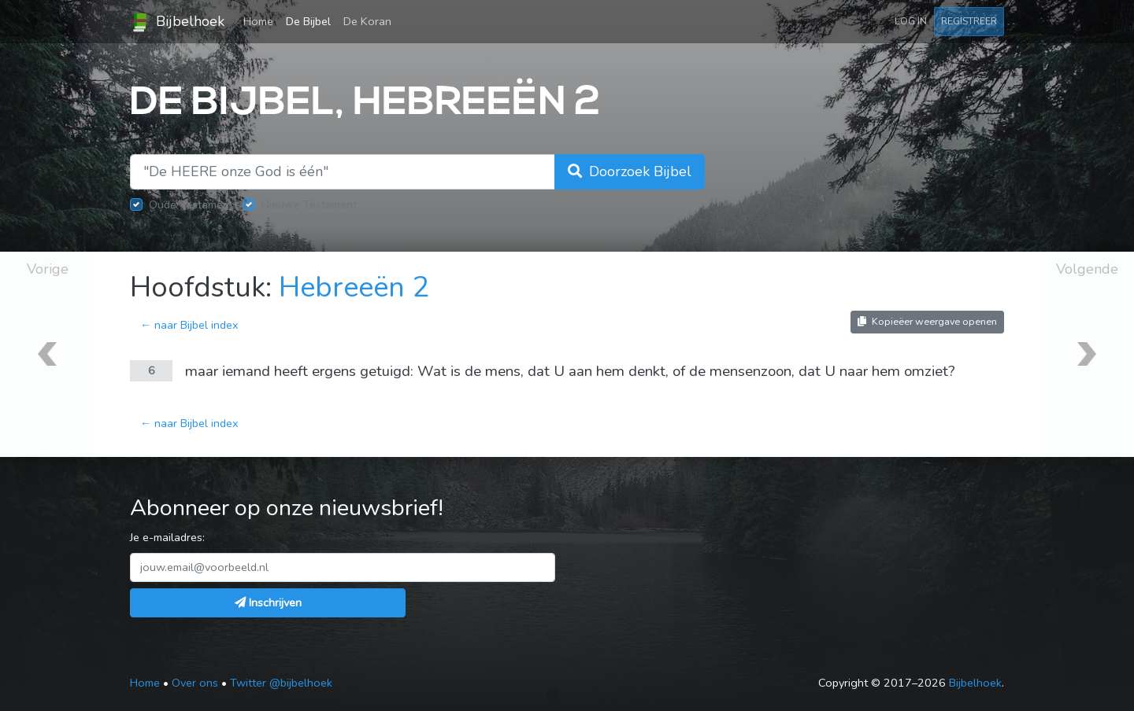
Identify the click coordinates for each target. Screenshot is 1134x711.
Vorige (48, 269)
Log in (911, 21)
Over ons (195, 683)
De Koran (367, 21)
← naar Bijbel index (189, 325)
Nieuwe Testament (309, 204)
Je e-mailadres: (167, 537)
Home (261, 20)
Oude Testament (191, 204)
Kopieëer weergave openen (927, 321)
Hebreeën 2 (354, 287)
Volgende (1087, 269)
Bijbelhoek (177, 22)
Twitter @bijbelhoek (281, 683)
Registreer (969, 21)
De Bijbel (308, 21)
